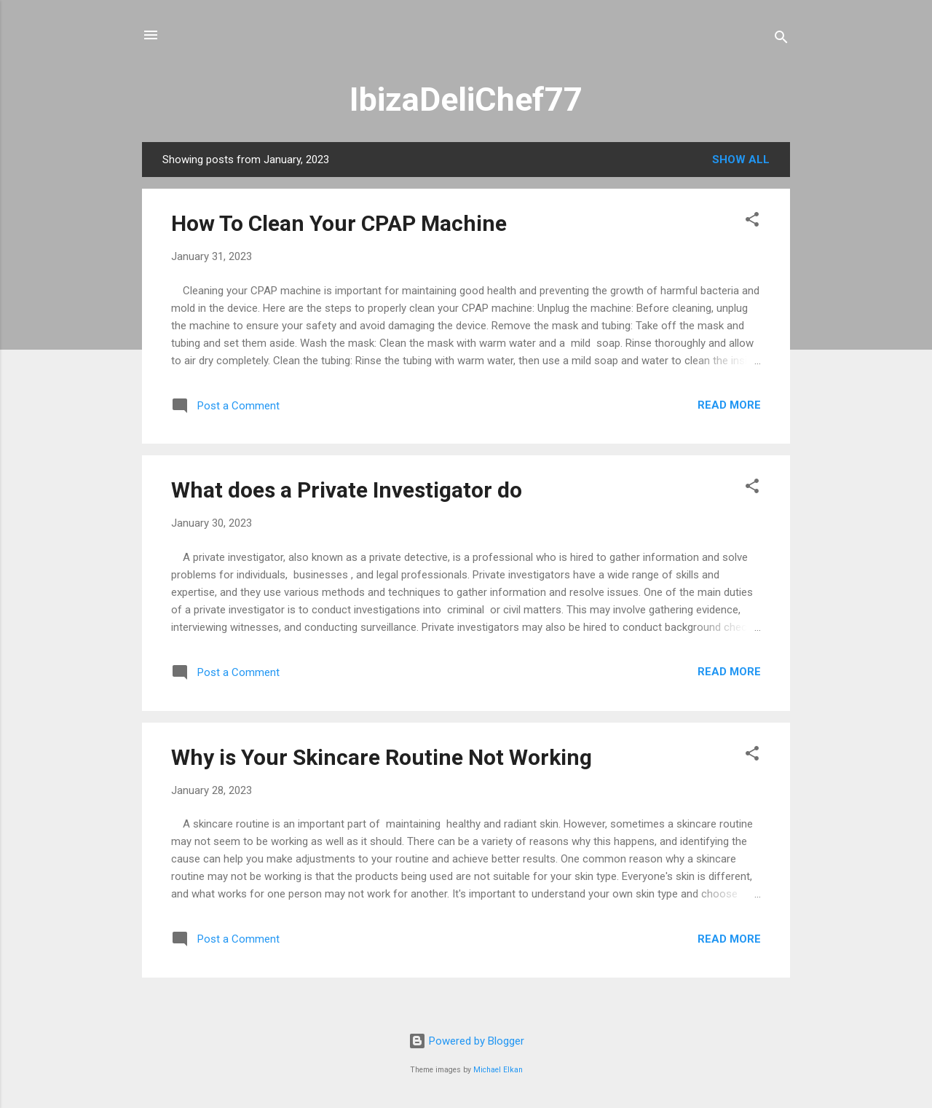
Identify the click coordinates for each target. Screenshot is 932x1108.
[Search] (781, 39)
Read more (729, 405)
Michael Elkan (498, 1069)
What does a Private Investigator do (346, 490)
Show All (741, 159)
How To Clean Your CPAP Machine (339, 223)
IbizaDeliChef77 (466, 99)
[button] (752, 222)
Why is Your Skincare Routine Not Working (381, 757)
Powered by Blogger (466, 1041)
